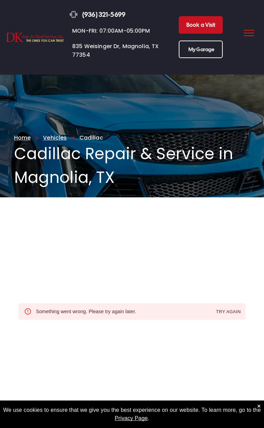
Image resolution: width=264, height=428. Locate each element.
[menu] (249, 33)
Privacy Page (131, 418)
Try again (228, 312)
